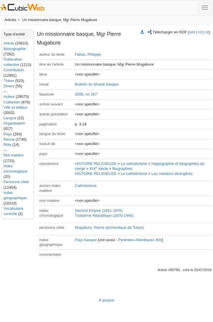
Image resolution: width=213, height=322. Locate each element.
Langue (10, 118)
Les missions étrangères (172, 173)
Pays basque (86, 240)
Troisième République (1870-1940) (104, 215)
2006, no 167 (86, 94)
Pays (8, 134)
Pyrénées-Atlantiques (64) (140, 240)
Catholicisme (86, 185)
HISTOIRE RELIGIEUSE (96, 163)
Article (9, 43)
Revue (9, 139)
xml (192, 32)
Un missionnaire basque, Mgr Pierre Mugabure (59, 20)
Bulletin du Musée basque (97, 84)
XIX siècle (99, 168)
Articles (10, 20)
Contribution (14, 70)
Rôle (7, 144)
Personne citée (16, 182)
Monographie (15, 49)
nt (207, 32)
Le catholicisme (134, 163)
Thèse (9, 81)
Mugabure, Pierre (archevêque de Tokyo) (109, 227)
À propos (106, 300)
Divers (9, 86)
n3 (200, 32)
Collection (12, 102)
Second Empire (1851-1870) (99, 210)
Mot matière (14, 155)
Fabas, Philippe (88, 54)
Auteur (9, 96)
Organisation (14, 123)
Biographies (122, 168)
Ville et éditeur (16, 107)
